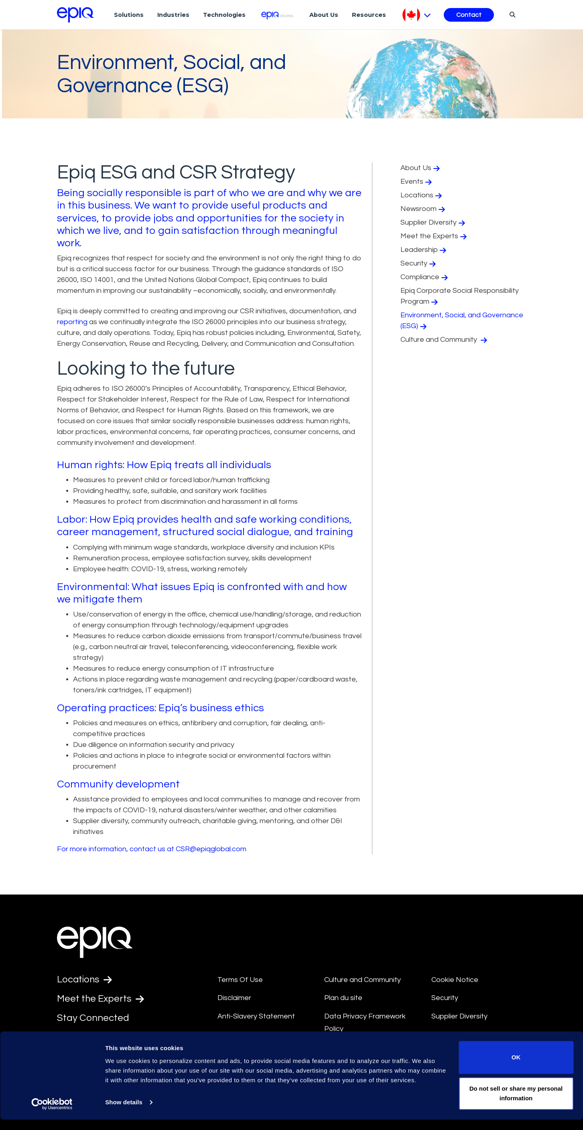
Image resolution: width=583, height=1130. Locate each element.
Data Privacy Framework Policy (365, 1022)
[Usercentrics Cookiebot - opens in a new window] (52, 1114)
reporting (72, 322)
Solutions (129, 14)
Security (419, 264)
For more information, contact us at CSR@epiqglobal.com (151, 849)
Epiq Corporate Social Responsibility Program (459, 296)
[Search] (511, 14)
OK (516, 1068)
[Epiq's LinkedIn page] (61, 1038)
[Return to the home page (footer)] (75, 14)
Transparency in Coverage (475, 1035)
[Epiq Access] (277, 14)
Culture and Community (444, 340)
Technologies (224, 14)
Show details (123, 1112)
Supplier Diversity (433, 223)
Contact (468, 15)
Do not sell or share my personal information (516, 1104)
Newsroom (423, 209)
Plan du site (343, 998)
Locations (422, 195)
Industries (173, 14)
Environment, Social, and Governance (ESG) (461, 320)
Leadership (424, 250)
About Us (323, 14)
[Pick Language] (416, 15)
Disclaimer (234, 998)
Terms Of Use (240, 980)
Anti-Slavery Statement (256, 1016)
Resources (369, 14)
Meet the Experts (434, 236)
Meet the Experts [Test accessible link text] (101, 999)
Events (417, 182)
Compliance (425, 277)
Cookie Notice (454, 980)
